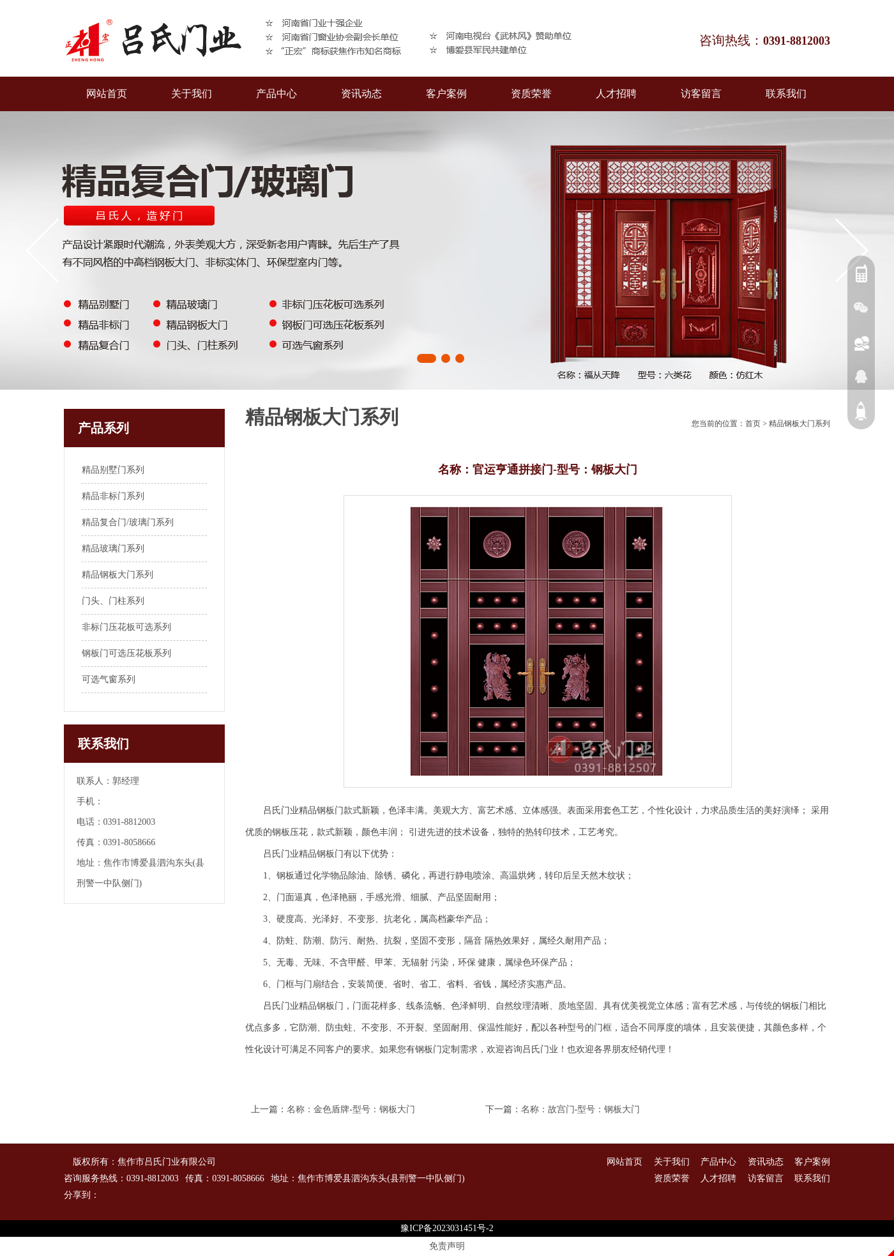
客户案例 (446, 93)
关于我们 (191, 93)
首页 (753, 423)
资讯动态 (361, 93)
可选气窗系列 (108, 679)
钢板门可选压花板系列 (126, 653)
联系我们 (786, 93)
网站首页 (106, 93)
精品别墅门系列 (113, 470)
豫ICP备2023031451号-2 (446, 1228)
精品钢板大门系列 (117, 574)
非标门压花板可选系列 (126, 627)
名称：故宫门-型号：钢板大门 (580, 1109)
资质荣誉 (531, 93)
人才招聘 (616, 93)
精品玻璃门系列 (113, 548)
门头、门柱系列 (113, 601)
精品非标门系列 (113, 496)
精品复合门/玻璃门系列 (128, 522)
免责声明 (447, 1246)
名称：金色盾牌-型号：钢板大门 (351, 1109)
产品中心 (276, 93)
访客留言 (701, 93)
